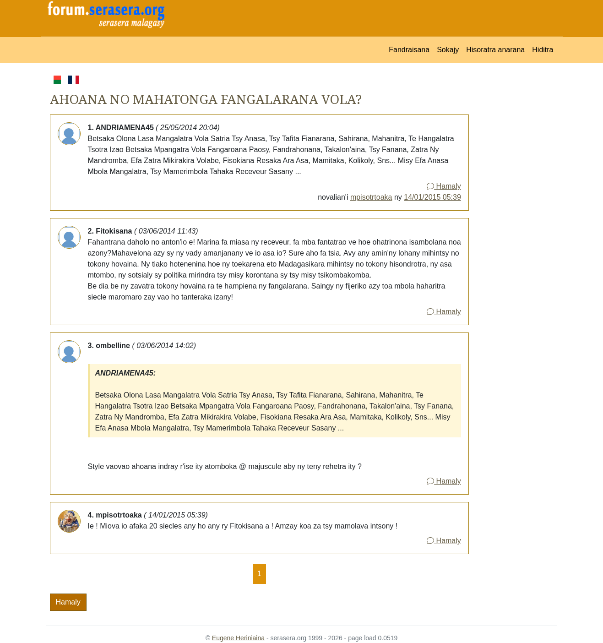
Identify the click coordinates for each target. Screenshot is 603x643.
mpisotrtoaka (371, 197)
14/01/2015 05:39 (432, 197)
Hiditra (542, 50)
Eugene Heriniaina (238, 638)
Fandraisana (409, 50)
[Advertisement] (513, 211)
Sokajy (448, 50)
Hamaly (444, 186)
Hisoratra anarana (495, 50)
